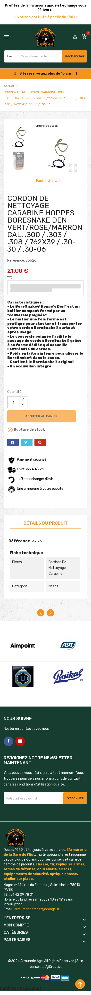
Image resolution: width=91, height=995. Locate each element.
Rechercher (75, 56)
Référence (19, 541)
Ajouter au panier (43, 416)
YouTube (20, 741)
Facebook (8, 741)
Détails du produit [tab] (46, 523)
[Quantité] (13, 402)
